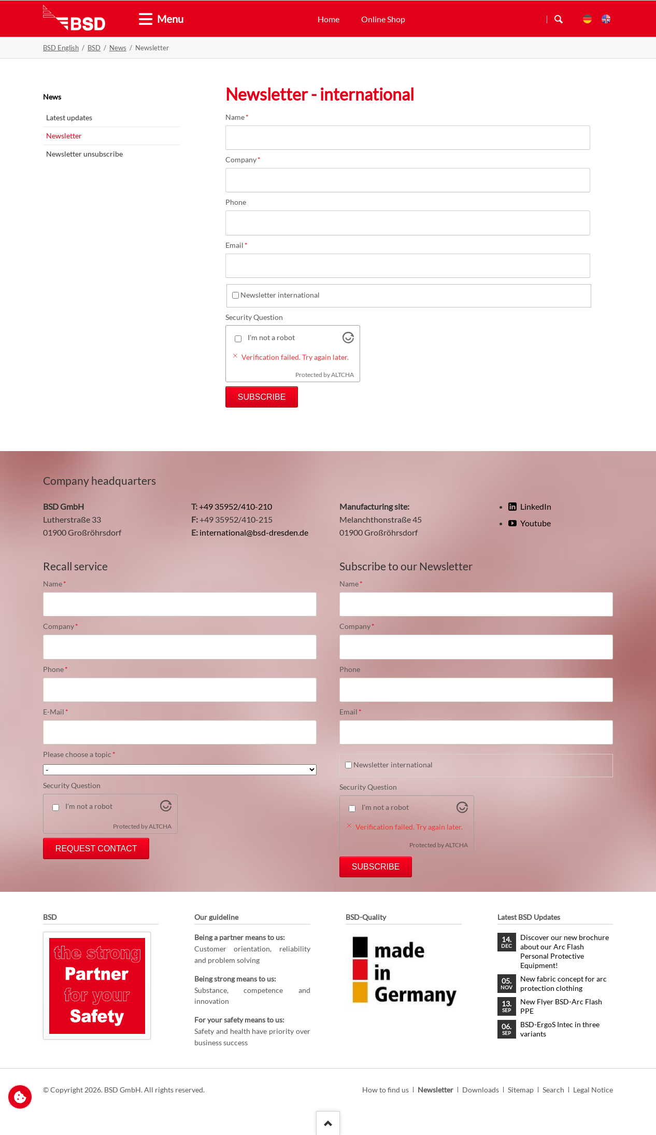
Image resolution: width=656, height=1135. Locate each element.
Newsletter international (280, 294)
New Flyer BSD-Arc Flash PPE (561, 1006)
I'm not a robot (271, 337)
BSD (94, 48)
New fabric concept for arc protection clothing (563, 983)
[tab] (141, 19)
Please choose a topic (79, 754)
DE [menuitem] (587, 19)
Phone (235, 202)
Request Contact (96, 848)
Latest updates (69, 117)
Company (243, 159)
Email (243, 245)
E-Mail (60, 712)
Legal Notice (593, 1089)
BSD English (61, 48)
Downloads (480, 1089)
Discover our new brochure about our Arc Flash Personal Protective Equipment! (564, 951)
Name (243, 117)
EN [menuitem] (606, 19)
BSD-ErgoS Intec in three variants (560, 1029)
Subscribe (262, 397)
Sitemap (521, 1089)
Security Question (254, 317)
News (117, 48)
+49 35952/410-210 (235, 506)
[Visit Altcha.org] (348, 340)
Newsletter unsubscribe (84, 153)
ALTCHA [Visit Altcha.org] (342, 375)
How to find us (385, 1089)
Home (328, 19)
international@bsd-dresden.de (253, 532)
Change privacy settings (20, 1097)
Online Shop (383, 19)
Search (559, 19)
